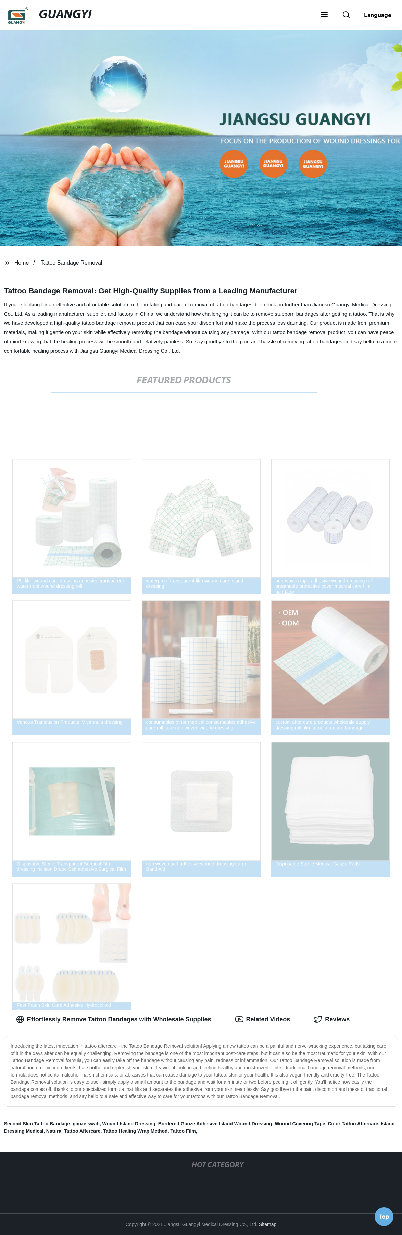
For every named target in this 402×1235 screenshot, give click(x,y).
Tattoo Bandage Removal (71, 263)
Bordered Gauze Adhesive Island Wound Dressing (215, 1123)
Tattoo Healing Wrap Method (135, 1131)
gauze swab (86, 1123)
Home (21, 263)
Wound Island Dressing (128, 1123)
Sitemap (267, 1224)
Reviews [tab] (332, 1019)
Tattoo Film (183, 1131)
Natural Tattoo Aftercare (73, 1131)
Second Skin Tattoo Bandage (37, 1123)
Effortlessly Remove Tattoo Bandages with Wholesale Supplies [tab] (113, 1019)
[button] (324, 15)
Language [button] (377, 15)
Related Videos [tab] (262, 1019)
